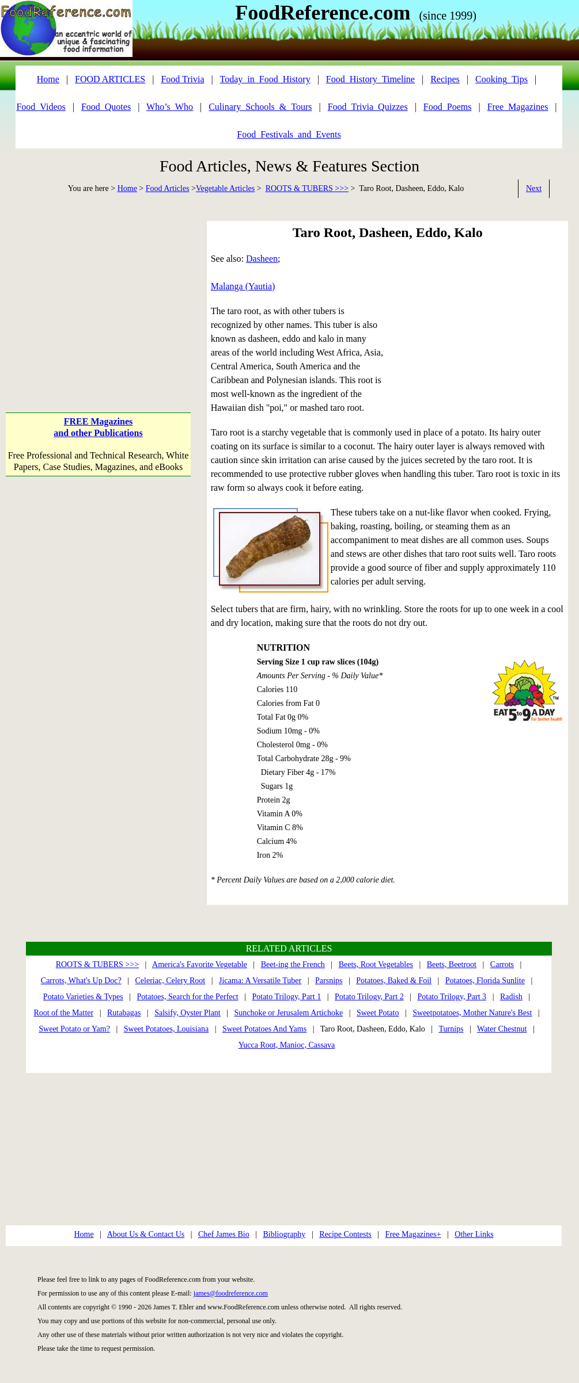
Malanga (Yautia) (243, 286)
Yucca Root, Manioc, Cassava (287, 1045)
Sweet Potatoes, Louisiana (166, 1029)
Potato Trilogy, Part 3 (451, 996)
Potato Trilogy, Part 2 (369, 996)
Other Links (474, 1234)
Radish (511, 996)
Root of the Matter (63, 1012)
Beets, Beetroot (451, 964)
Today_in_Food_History (265, 79)
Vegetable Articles (225, 188)
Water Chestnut (502, 1029)
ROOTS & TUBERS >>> (307, 188)
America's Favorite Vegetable (199, 964)
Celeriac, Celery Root (170, 980)
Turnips (450, 1029)
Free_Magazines (517, 107)
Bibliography (284, 1234)
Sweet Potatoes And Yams (264, 1029)
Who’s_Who (169, 107)
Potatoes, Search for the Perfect (188, 996)
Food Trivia (182, 79)
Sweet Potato (378, 1012)
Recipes (445, 79)
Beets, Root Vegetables (376, 964)
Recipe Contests (345, 1234)
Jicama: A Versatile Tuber (260, 980)
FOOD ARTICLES (110, 79)
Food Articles (168, 188)
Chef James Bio (223, 1234)
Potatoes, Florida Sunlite (485, 980)
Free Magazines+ (413, 1234)
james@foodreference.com (231, 1293)
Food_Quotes (106, 107)
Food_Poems (447, 107)
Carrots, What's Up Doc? (81, 980)
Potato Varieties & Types (83, 996)
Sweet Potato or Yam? (74, 1029)
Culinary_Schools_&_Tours (260, 107)
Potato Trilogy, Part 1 (286, 996)
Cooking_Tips (501, 79)
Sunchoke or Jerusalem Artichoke (288, 1012)
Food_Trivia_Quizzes (368, 107)
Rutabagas (124, 1012)
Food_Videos (40, 107)
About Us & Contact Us (146, 1234)
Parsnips (328, 980)
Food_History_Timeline (370, 79)
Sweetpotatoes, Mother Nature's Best (472, 1012)
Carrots (502, 964)
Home (127, 188)
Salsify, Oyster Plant (187, 1012)
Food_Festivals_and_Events (288, 134)
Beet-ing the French (293, 964)
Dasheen (262, 258)
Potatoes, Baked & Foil (394, 980)
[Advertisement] (98, 293)
